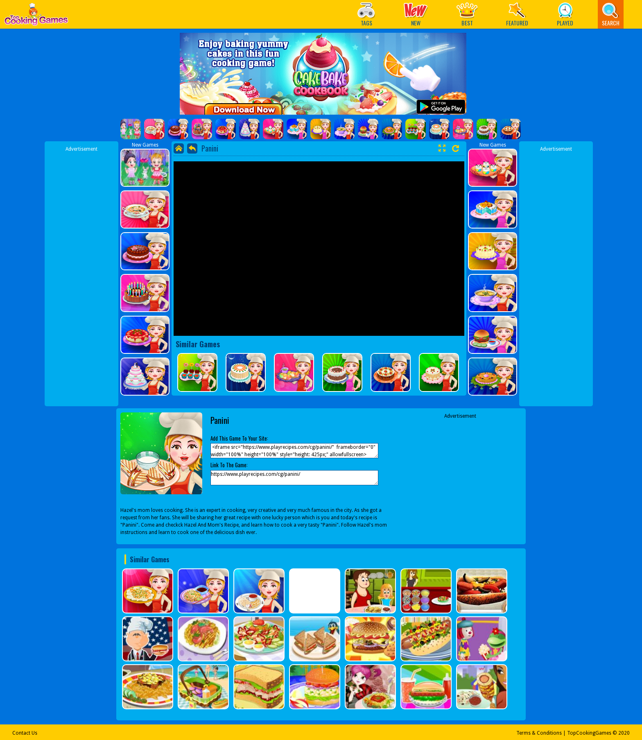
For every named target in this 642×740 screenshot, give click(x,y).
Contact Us (24, 733)
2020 (624, 733)
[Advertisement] (81, 275)
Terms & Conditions (539, 733)
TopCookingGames (589, 733)
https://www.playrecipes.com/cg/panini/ (294, 477)
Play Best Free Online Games (36, 16)
